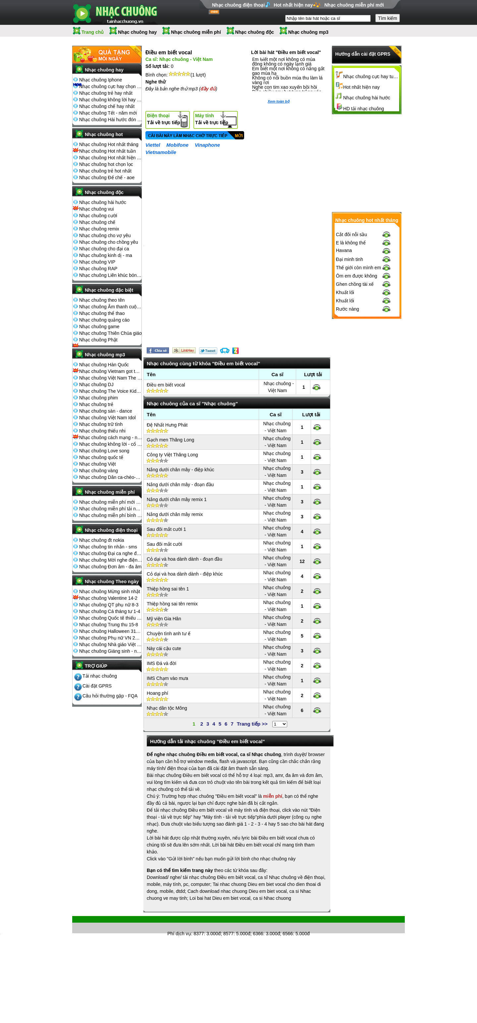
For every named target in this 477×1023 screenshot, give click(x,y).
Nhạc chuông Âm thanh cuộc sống (110, 306)
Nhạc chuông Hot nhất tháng (108, 144)
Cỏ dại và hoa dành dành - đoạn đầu (184, 559)
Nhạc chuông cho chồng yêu (108, 242)
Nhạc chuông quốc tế (101, 457)
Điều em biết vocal (166, 384)
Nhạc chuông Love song (104, 450)
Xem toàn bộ (279, 101)
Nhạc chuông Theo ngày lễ (112, 583)
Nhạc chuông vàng (98, 470)
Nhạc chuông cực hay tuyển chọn (371, 76)
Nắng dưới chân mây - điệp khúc (180, 469)
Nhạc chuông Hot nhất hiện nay (110, 157)
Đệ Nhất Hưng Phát (167, 425)
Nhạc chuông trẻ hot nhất (105, 171)
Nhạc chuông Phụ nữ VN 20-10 (110, 637)
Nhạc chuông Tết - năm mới (108, 113)
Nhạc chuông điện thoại (238, 5)
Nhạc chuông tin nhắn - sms (108, 546)
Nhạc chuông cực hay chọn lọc (110, 86)
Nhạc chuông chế (97, 222)
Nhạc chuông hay (137, 32)
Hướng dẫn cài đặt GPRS (362, 54)
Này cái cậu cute (164, 648)
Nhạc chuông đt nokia (101, 540)
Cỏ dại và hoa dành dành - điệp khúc (185, 574)
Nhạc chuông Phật (98, 339)
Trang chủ (92, 32)
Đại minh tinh (349, 259)
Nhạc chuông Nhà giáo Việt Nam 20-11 (110, 644)
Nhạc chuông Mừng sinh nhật (109, 591)
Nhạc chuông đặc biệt (109, 290)
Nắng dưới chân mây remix (175, 514)
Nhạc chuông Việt (97, 464)
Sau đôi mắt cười (164, 544)
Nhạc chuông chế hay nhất (106, 106)
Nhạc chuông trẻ (96, 404)
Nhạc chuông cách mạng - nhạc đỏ (110, 437)
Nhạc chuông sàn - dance (105, 411)
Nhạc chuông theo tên (102, 300)
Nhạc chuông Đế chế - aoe (106, 177)
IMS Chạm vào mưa (167, 678)
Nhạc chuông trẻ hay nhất (105, 93)
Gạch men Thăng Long (170, 439)
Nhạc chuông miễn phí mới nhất (110, 502)
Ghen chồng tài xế (355, 284)
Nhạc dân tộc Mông (167, 708)
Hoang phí (157, 693)
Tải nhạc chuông (99, 676)
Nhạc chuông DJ (96, 384)
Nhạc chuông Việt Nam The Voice (110, 378)
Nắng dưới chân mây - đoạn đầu (180, 484)
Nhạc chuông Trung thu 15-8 (108, 624)
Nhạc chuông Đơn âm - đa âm (110, 566)
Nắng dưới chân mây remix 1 (177, 499)
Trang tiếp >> (252, 724)
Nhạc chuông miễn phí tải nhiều (110, 508)
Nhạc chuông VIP (97, 262)
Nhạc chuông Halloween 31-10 (110, 631)
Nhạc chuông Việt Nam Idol (107, 417)
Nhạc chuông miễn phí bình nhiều (110, 515)
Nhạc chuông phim (98, 397)
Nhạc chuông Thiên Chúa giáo (110, 333)
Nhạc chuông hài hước (102, 202)
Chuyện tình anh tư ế (168, 633)
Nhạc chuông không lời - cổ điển (110, 444)
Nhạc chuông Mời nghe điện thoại (110, 560)
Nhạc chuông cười (98, 215)
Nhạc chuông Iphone (100, 79)
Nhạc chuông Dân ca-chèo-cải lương (110, 477)
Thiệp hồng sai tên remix (172, 603)
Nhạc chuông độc (254, 32)
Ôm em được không (356, 276)
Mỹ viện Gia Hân (164, 618)
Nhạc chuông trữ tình (101, 424)
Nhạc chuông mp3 (308, 32)
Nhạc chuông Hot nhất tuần (107, 151)
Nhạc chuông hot (104, 134)
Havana (344, 250)
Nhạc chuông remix (99, 228)
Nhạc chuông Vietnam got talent (110, 371)
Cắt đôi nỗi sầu (351, 234)
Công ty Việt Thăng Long (172, 454)
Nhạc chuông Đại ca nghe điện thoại (110, 553)
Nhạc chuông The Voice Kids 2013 (110, 391)
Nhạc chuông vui (96, 209)
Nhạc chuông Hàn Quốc (104, 364)
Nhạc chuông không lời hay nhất (110, 99)
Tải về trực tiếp (163, 119)
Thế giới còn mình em (358, 267)
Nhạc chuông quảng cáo (104, 320)
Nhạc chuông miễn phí (196, 32)
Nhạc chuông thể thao (102, 313)
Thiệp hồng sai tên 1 (168, 588)
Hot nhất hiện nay (293, 5)
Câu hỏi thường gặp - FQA (109, 695)
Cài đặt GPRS (97, 686)
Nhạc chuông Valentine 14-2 (108, 598)
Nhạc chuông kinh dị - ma (105, 255)
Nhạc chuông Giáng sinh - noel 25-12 (110, 651)
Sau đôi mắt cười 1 (166, 529)
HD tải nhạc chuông (363, 108)
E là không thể (351, 242)
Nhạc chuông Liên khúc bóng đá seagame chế (110, 275)
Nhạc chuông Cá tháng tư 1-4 (109, 611)
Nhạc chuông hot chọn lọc (106, 164)
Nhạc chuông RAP (98, 268)
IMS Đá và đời (161, 663)
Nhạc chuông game (99, 326)
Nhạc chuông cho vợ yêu (105, 235)
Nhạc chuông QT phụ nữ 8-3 (108, 604)
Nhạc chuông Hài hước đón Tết (110, 119)
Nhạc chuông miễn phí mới (354, 5)
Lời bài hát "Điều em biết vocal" (286, 52)
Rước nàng (347, 309)
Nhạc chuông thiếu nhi (102, 431)
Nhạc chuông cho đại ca (104, 248)
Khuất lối (345, 292)
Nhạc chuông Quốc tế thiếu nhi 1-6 (110, 618)
